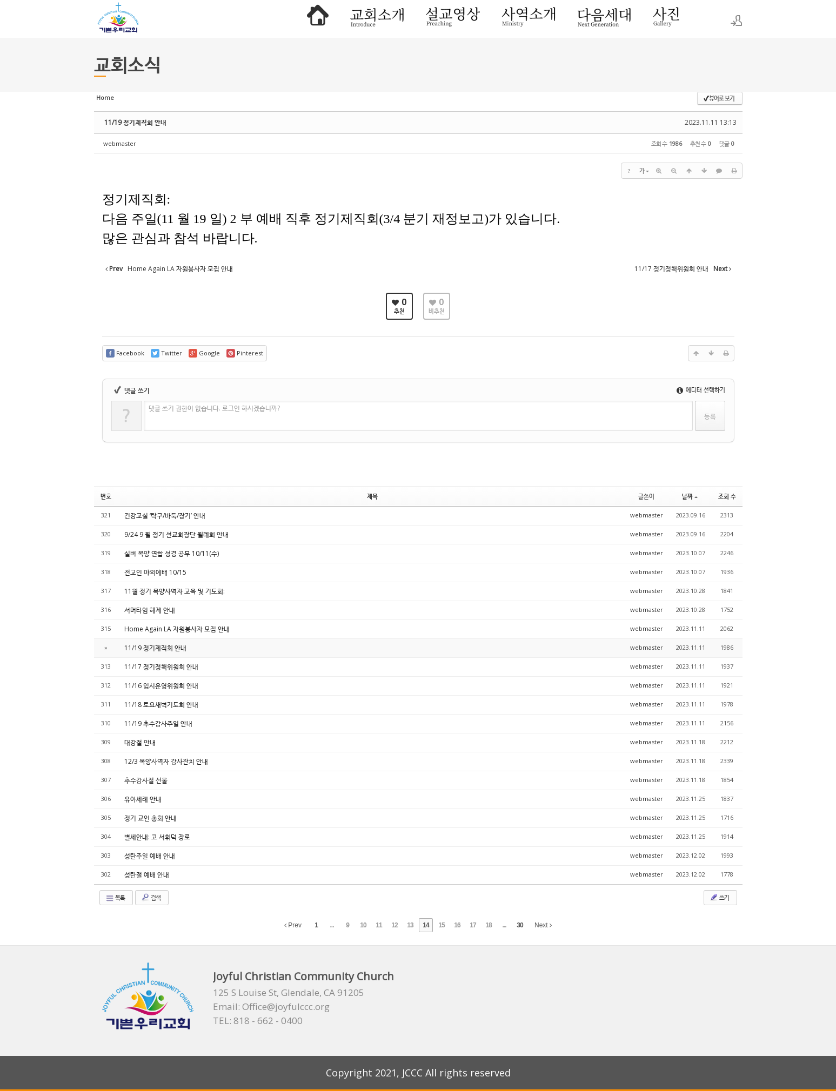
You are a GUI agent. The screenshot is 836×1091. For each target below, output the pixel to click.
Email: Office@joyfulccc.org (271, 1007)
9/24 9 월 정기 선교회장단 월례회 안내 (176, 534)
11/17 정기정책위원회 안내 (161, 666)
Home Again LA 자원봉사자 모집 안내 (177, 629)
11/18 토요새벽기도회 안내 (161, 704)
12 (394, 925)
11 (379, 925)
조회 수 (727, 496)
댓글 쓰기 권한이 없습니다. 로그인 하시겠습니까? (214, 408)
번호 (106, 496)
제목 (372, 496)
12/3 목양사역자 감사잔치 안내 (166, 761)
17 (473, 925)
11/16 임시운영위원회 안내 (161, 685)
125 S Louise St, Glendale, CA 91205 (288, 993)
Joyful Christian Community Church (303, 976)
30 (520, 925)
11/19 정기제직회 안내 (135, 122)
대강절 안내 (140, 742)
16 (457, 925)
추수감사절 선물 (146, 780)
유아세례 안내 (143, 799)
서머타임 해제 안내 (149, 610)
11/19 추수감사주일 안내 (158, 723)
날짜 (690, 496)
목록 (115, 897)
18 (488, 925)
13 (410, 925)
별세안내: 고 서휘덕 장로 (157, 836)
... (331, 925)
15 (441, 925)
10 (363, 925)
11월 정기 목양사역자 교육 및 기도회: (174, 591)
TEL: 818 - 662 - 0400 (258, 1021)
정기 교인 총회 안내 (150, 818)
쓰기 (719, 897)
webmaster (119, 143)
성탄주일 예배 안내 (149, 855)
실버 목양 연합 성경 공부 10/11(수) (171, 553)
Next (543, 925)
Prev (293, 925)
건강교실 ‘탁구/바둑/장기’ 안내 (164, 515)
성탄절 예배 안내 (146, 874)
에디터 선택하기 (701, 390)
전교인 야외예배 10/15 (155, 572)
